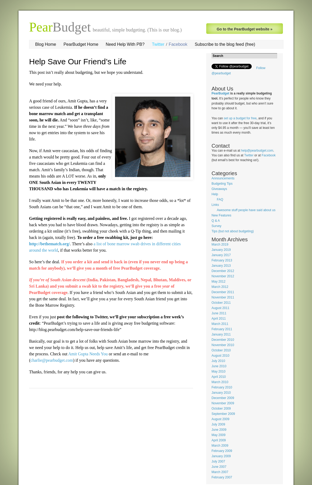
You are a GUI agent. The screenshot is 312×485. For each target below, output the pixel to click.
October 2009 (221, 408)
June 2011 (219, 313)
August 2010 (220, 355)
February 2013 (222, 260)
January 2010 (221, 393)
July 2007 (218, 461)
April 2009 (219, 440)
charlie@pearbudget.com (51, 360)
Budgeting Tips (222, 183)
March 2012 (220, 287)
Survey (216, 226)
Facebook (178, 44)
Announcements (223, 178)
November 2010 (223, 345)
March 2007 (220, 472)
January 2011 (221, 334)
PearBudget (220, 93)
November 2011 (223, 297)
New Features (221, 215)
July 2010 (218, 361)
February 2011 (222, 329)
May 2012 (219, 281)
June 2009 (219, 430)
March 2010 (220, 382)
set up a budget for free (240, 118)
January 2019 (221, 250)
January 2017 (221, 255)
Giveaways (219, 189)
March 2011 (220, 324)
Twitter (158, 44)
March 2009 (220, 445)
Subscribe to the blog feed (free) (225, 44)
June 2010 (219, 366)
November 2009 (223, 403)
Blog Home (45, 44)
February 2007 (222, 477)
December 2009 (223, 398)
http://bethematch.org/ (49, 244)
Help (215, 194)
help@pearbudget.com (257, 150)
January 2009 (221, 456)
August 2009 (220, 419)
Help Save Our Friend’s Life (77, 61)
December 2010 (223, 340)
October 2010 (221, 350)
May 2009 (219, 435)
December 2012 (223, 271)
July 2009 (218, 424)
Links (215, 205)
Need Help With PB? (125, 44)
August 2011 (220, 308)
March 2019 (220, 244)
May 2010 (219, 371)
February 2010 (222, 387)
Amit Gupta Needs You (88, 354)
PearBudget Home (80, 44)
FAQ (220, 199)
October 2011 (221, 303)
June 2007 (219, 467)
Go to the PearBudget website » (245, 29)
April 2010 (219, 377)
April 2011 (219, 318)
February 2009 (222, 451)
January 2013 (221, 266)
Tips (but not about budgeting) (233, 231)
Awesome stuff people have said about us (246, 210)
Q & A (216, 221)
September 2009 (223, 414)
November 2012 (223, 276)
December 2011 (223, 292)
